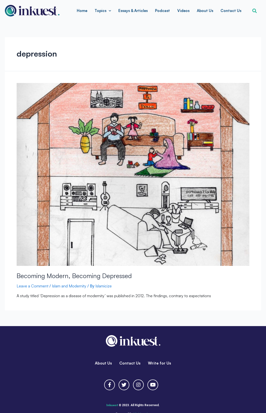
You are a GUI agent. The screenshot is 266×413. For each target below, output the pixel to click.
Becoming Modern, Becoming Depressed (74, 276)
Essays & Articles (133, 10)
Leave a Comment (32, 285)
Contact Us (231, 10)
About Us (205, 10)
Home (82, 10)
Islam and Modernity (69, 285)
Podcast (162, 10)
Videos (183, 10)
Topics (103, 11)
